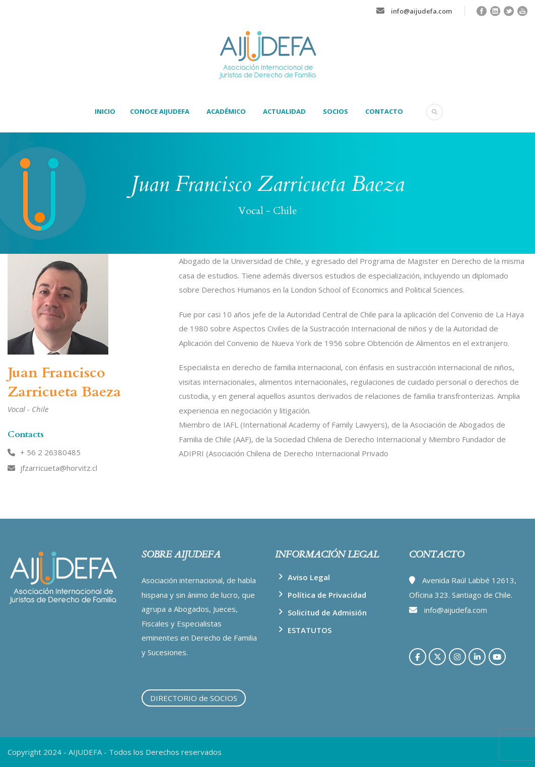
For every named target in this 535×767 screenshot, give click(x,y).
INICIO (105, 111)
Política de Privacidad (327, 595)
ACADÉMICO (226, 111)
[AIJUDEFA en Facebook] (417, 656)
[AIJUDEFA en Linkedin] (477, 656)
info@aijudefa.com (421, 11)
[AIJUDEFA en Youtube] (497, 656)
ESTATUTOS (309, 630)
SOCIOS (335, 111)
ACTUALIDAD (284, 111)
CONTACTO (384, 111)
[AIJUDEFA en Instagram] (457, 656)
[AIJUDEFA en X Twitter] (437, 656)
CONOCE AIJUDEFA (159, 111)
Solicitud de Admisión (327, 612)
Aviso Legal (309, 577)
